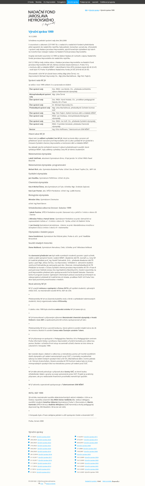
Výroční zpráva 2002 (91, 463)
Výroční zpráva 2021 (44, 446)
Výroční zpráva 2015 (44, 463)
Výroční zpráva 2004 (91, 457)
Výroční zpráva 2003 (91, 460)
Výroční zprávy (94, 10)
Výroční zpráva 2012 (43, 472)
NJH (86, 10)
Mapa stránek (50, 484)
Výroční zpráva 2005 (84, 454)
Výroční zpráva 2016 (45, 460)
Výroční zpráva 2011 (91, 437)
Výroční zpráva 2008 (84, 446)
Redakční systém (93, 481)
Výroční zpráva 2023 (44, 440)
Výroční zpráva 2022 (44, 443)
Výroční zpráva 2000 (91, 469)
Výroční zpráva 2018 (45, 454)
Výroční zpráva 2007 (90, 448)
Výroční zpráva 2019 (44, 451)
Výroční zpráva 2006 (91, 451)
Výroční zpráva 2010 (91, 440)
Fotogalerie (61, 2)
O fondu (31, 2)
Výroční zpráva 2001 (91, 466)
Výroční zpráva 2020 (44, 448)
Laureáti (95, 2)
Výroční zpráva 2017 (45, 457)
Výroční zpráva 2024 (43, 437)
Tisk (41, 484)
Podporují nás (85, 2)
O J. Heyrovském (49, 2)
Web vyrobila (111, 481)
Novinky (39, 2)
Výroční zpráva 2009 (91, 443)
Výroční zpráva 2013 (43, 469)
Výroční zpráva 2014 (44, 466)
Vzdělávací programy (107, 2)
